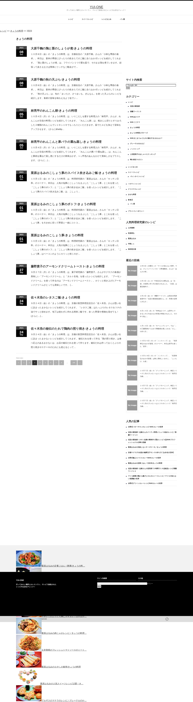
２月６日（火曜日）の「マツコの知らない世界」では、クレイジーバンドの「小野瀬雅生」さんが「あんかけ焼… (158, 269)
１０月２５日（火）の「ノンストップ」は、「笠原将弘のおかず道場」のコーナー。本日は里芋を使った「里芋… (158, 343)
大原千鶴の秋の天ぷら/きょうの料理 (55, 79)
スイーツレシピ (87, 19)
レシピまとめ (106, 19)
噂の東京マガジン (136, 160)
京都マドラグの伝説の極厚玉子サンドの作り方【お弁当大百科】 (151, 452)
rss (167, 619)
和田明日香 (132, 249)
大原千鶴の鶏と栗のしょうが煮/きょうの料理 (61, 48)
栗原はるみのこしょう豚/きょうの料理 (57, 235)
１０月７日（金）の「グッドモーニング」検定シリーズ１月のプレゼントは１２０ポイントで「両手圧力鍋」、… (158, 373)
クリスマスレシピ (134, 189)
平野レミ (131, 244)
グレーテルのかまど (137, 144)
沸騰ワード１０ (135, 111)
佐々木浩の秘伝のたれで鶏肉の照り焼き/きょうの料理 (67, 328)
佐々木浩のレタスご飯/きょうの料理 (55, 297)
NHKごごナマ (135, 122)
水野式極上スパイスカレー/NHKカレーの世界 (144, 458)
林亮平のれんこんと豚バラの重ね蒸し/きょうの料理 (66, 141)
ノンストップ (135, 149)
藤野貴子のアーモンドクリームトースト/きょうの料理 (67, 266)
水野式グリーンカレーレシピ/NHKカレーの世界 (145, 483)
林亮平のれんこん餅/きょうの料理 (54, 110)
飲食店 (130, 200)
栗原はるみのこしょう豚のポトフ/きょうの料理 (63, 204)
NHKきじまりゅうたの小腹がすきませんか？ (146, 138)
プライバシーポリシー (136, 211)
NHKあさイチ (135, 117)
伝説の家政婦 (135, 106)
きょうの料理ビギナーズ (139, 133)
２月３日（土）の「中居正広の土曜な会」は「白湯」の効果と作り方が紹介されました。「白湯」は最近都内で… (158, 284)
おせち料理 (132, 194)
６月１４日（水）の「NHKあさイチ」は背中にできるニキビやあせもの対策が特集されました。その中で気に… (158, 313)
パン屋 (122, 19)
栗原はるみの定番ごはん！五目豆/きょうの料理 (145, 463)
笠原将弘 (131, 233)
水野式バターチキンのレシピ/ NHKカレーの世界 (145, 427)
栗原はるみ (132, 238)
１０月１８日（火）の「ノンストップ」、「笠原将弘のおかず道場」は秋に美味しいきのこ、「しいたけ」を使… (158, 358)
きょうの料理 (135, 127)
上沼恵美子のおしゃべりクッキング (143, 154)
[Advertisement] (148, 53)
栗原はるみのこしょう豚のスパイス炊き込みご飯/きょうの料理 (74, 173)
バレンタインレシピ (137, 176)
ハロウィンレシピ (134, 184)
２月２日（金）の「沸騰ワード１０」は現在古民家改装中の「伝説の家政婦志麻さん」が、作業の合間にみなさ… (158, 299)
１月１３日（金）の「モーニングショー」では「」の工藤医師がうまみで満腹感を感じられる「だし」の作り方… (158, 328)
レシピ (70, 19)
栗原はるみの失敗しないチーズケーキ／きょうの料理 (147, 447)
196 (74, 362)
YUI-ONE (96, 7)
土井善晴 (131, 228)
